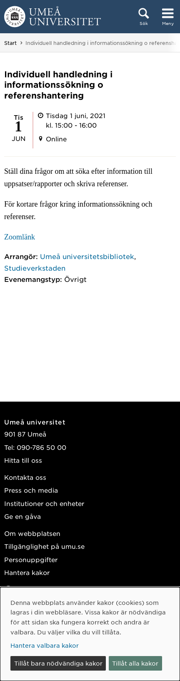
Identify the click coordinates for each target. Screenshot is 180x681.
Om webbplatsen (32, 533)
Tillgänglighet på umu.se (44, 546)
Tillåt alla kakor (135, 663)
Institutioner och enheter (44, 503)
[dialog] (90, 634)
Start (10, 42)
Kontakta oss (25, 477)
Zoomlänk (19, 237)
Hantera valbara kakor (44, 645)
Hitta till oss (23, 460)
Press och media (31, 490)
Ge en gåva (22, 516)
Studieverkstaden (34, 268)
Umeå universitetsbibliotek (87, 256)
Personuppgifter (31, 559)
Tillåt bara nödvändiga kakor (58, 663)
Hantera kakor (27, 572)
